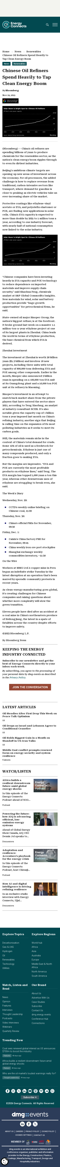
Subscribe (37, 1006)
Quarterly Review (10, 1031)
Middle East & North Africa (42, 966)
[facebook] (8, 1091)
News (18, 51)
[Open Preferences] (5, 1161)
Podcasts (7, 1018)
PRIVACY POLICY (32, 1131)
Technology (8, 964)
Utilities (5, 968)
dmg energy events (41, 1014)
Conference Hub (40, 1019)
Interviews (7, 1010)
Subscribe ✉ (30, 1097)
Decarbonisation (10, 943)
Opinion (6, 1001)
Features (6, 1005)
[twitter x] (19, 1091)
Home (5, 51)
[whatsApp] (52, 1091)
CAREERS (19, 1131)
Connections (38, 1023)
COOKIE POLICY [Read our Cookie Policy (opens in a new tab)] (48, 1131)
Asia (34, 951)
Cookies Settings (23, 1135)
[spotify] (41, 1091)
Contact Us (37, 1010)
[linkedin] (24, 1091)
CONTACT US (39, 1135)
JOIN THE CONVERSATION (30, 687)
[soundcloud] (47, 1091)
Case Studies (38, 1002)
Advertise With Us (40, 997)
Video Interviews (10, 1022)
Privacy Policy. (18, 677)
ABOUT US (9, 1131)
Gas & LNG (8, 947)
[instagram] (13, 1091)
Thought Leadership (12, 1014)
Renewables (33, 51)
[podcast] (36, 1091)
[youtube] (30, 1091)
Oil (3, 955)
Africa (35, 947)
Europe (35, 959)
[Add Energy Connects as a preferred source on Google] (10, 100)
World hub (37, 943)
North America (39, 971)
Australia (36, 955)
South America (39, 976)
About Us (36, 993)
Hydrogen (7, 951)
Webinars (7, 1027)
